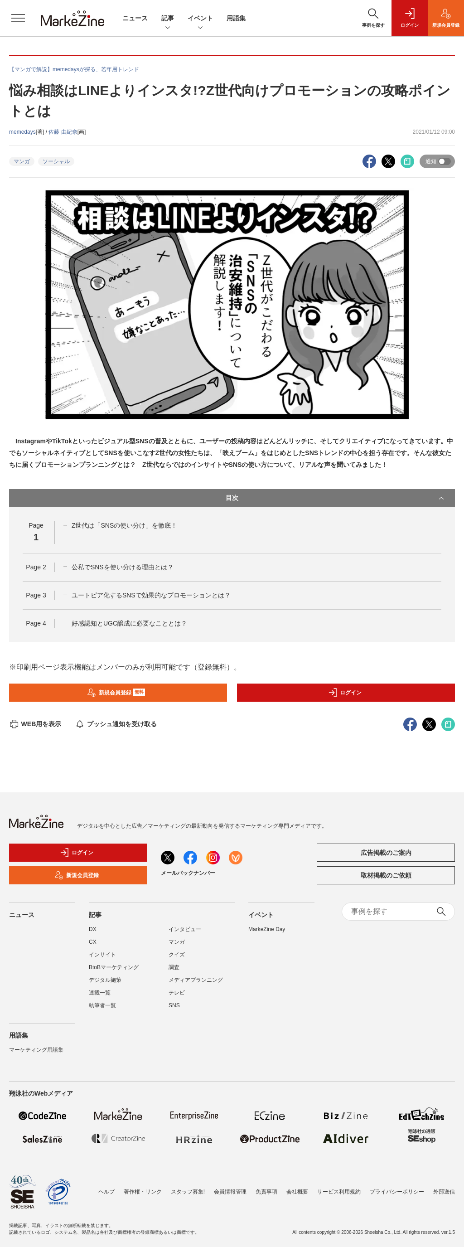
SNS (174, 1005)
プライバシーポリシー (397, 1192)
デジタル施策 (105, 980)
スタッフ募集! (188, 1192)
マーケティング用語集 (36, 1050)
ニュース (135, 18)
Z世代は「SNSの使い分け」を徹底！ (124, 525)
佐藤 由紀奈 (62, 132)
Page (36, 567)
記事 (167, 19)
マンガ (22, 161)
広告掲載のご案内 (386, 852)
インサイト (102, 954)
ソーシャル (56, 161)
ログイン (345, 692)
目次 (336, 498)
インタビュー (185, 929)
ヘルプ (106, 1192)
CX (93, 942)
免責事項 (266, 1192)
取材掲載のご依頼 (386, 875)
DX (93, 929)
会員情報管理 (230, 1192)
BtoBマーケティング (114, 967)
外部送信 (444, 1192)
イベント (200, 19)
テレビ (177, 993)
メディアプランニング (196, 980)
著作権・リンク (143, 1192)
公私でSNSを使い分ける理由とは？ (123, 567)
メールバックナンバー (188, 873)
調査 (174, 967)
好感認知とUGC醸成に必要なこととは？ (129, 623)
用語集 (236, 18)
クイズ (177, 954)
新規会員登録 (116, 692)
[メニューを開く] (18, 18)
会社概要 (297, 1192)
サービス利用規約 (339, 1192)
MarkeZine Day (266, 929)
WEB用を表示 (35, 724)
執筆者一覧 (102, 1005)
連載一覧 (100, 993)
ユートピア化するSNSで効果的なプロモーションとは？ (151, 595)
